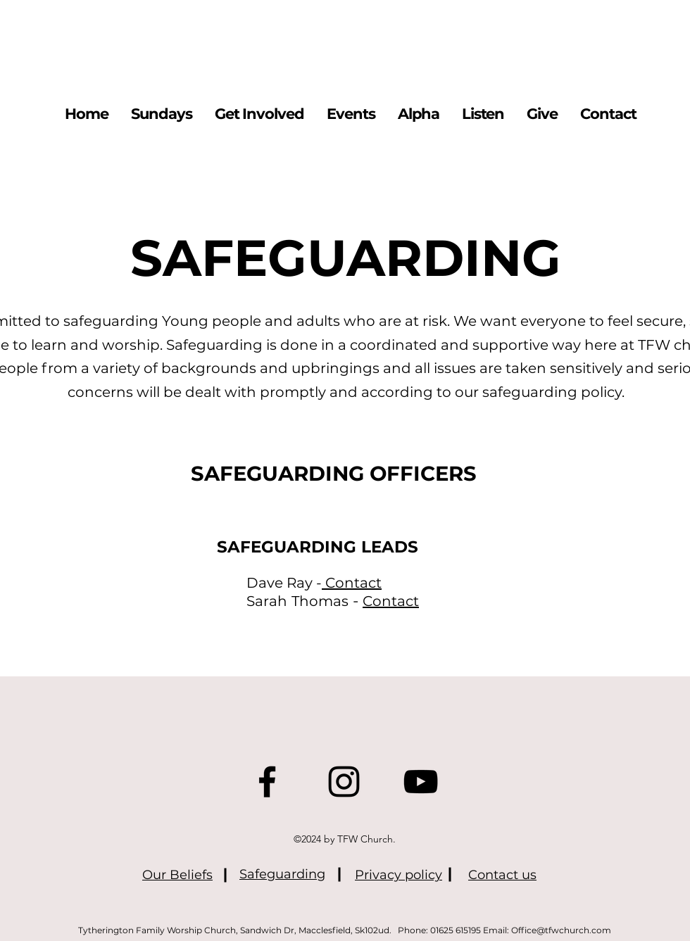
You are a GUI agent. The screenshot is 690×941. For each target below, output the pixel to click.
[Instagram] (344, 781)
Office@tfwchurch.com (561, 930)
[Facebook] (267, 781)
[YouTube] (420, 781)
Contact (353, 582)
